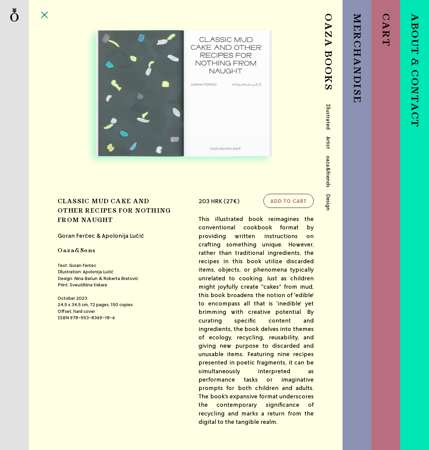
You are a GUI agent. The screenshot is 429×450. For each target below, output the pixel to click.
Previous (100, 97)
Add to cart (288, 201)
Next (271, 97)
